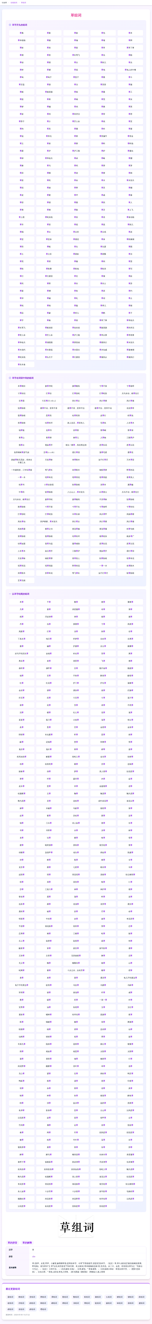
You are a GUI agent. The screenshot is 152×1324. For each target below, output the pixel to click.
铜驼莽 (103, 470)
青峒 (103, 430)
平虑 (21, 926)
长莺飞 (76, 55)
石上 (21, 941)
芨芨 (21, 720)
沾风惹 (130, 1110)
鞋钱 (76, 268)
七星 (76, 867)
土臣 (49, 254)
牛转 (49, 918)
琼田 (76, 926)
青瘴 (49, 437)
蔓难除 (76, 543)
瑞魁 (21, 430)
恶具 (49, 415)
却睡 (21, 852)
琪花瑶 (76, 874)
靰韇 (21, 1029)
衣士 (103, 283)
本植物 (21, 40)
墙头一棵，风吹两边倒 (76, 445)
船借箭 (49, 327)
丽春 (21, 771)
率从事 (103, 335)
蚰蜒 (49, 1022)
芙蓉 (103, 84)
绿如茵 (21, 543)
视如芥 (49, 445)
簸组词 (109, 1303)
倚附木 (76, 459)
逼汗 (130, 697)
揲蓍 (76, 624)
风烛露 (21, 529)
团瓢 (103, 254)
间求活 (76, 114)
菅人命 (21, 335)
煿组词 (65, 1303)
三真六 (49, 889)
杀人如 (76, 823)
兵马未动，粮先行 (130, 393)
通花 (130, 452)
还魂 (49, 742)
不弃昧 (103, 499)
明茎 (21, 918)
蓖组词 (65, 1297)
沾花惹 (21, 1117)
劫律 (130, 756)
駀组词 (98, 1303)
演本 (103, 484)
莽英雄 (76, 342)
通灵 (103, 977)
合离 (130, 638)
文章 (49, 955)
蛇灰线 (49, 217)
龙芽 (103, 904)
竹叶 (76, 1139)
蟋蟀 (49, 1014)
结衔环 (49, 423)
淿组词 (76, 1303)
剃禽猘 (130, 239)
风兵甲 (103, 514)
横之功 (49, 529)
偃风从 (103, 357)
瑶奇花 (49, 477)
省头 (76, 852)
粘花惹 (49, 1206)
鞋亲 (103, 268)
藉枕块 (103, 536)
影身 (49, 1110)
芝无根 (21, 580)
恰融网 (4, 2)
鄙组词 (98, 1297)
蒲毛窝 (103, 452)
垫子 (76, 77)
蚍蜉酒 (49, 845)
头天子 (49, 357)
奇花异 (130, 918)
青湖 (130, 430)
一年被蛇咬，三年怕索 (21, 470)
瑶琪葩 (103, 477)
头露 (103, 246)
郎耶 (21, 734)
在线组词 (14, 2)
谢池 (76, 992)
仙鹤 (21, 1036)
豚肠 (130, 1022)
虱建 (130, 852)
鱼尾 (76, 1007)
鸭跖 (21, 1081)
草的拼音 (12, 1242)
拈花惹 (130, 771)
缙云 (130, 720)
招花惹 (130, 1132)
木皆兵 (130, 180)
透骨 (49, 1058)
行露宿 (49, 276)
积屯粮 (130, 529)
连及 (21, 904)
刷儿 (130, 224)
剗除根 (21, 506)
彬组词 (10, 1303)
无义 (21, 963)
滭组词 (54, 1297)
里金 (130, 136)
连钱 (130, 764)
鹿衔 (21, 911)
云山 (103, 1110)
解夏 (49, 756)
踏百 (76, 948)
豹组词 (21, 1297)
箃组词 (87, 1297)
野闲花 (130, 470)
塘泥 (76, 239)
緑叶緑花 (103, 801)
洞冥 (76, 661)
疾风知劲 (21, 756)
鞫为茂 (21, 801)
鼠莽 (49, 941)
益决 (76, 1103)
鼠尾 (76, 941)
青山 (21, 437)
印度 (130, 1081)
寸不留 (103, 386)
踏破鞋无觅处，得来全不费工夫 (21, 461)
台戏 (103, 232)
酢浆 (103, 675)
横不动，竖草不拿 (48, 408)
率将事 (130, 335)
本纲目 (21, 386)
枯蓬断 (21, 793)
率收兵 (49, 158)
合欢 (103, 638)
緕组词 (32, 1309)
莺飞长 (49, 470)
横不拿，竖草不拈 (76, 408)
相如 (49, 1051)
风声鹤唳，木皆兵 (48, 521)
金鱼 (130, 727)
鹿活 (130, 904)
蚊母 (49, 985)
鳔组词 (120, 1297)
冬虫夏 (49, 734)
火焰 (76, 720)
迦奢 (130, 683)
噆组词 (43, 1309)
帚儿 (103, 305)
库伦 (49, 136)
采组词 (21, 1309)
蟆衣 (103, 867)
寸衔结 (21, 393)
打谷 (49, 393)
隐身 (49, 1044)
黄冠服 (76, 529)
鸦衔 (103, 1073)
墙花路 (49, 926)
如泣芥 (49, 551)
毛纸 (103, 423)
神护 (103, 889)
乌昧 (130, 985)
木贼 (49, 808)
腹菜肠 (49, 92)
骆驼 (103, 808)
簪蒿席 (21, 1147)
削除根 (76, 484)
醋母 (130, 675)
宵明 (21, 992)
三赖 (76, 933)
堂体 (49, 239)
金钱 (49, 653)
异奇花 (49, 573)
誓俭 (21, 896)
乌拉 (76, 985)
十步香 (76, 1191)
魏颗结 (76, 963)
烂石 (21, 697)
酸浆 (21, 948)
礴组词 (54, 1303)
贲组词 (32, 1297)
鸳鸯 (130, 1044)
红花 (49, 683)
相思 (76, 1051)
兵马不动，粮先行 (130, 492)
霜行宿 (76, 452)
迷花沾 (130, 801)
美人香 (103, 771)
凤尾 (130, 624)
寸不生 (76, 506)
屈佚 (76, 882)
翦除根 (21, 415)
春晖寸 (21, 1162)
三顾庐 (130, 437)
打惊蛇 (76, 393)
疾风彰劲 (49, 1169)
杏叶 (76, 1066)
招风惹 (103, 1132)
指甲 (103, 1117)
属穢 (130, 484)
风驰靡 (130, 514)
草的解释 (27, 1242)
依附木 (76, 470)
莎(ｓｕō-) (49, 452)
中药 (21, 492)
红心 (76, 712)
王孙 (21, 955)
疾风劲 (21, 1169)
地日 (49, 638)
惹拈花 (103, 445)
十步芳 (49, 1191)
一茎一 (103, 999)
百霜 (21, 400)
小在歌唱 (49, 484)
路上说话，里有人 (76, 423)
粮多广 (130, 536)
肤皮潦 (76, 1162)
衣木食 (21, 364)
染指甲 (49, 852)
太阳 (103, 1051)
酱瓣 (130, 646)
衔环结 (76, 1014)
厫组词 (10, 1297)
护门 (76, 683)
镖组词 (130, 1297)
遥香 (76, 1044)
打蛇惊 (103, 393)
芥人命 (76, 121)
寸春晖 (130, 386)
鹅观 (130, 668)
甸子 (49, 77)
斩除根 (49, 492)
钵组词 (120, 1303)
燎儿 (76, 437)
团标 (76, 254)
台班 (76, 232)
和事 (103, 742)
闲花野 (21, 1066)
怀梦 (76, 638)
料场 (130, 143)
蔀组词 (130, 1303)
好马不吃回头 (21, 653)
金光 (103, 756)
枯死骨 (76, 415)
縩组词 (10, 1309)
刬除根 (21, 408)
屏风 (76, 845)
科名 (76, 653)
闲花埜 (49, 1198)
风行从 (76, 400)
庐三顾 (76, 151)
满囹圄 (49, 342)
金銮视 (103, 786)
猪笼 (103, 1095)
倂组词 (21, 1303)
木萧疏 (49, 349)
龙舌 (21, 867)
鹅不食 (103, 668)
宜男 (21, 1007)
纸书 (21, 484)
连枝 (76, 801)
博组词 (87, 1303)
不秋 (76, 675)
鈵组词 (32, 1303)
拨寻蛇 (49, 386)
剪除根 (21, 423)
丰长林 (76, 514)
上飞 (130, 209)
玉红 (130, 1007)
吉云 (103, 646)
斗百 (76, 697)
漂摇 (103, 874)
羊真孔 (21, 1044)
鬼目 (21, 749)
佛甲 (49, 668)
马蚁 (76, 808)
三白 (49, 823)
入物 (103, 437)
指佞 (130, 1125)
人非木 (130, 423)
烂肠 (130, 690)
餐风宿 (76, 1154)
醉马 (49, 1154)
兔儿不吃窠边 (130, 977)
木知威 (103, 349)
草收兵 (130, 320)
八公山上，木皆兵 (76, 492)
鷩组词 (76, 1297)
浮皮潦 (49, 616)
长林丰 (103, 1154)
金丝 (21, 690)
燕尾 (130, 1103)
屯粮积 (130, 1191)
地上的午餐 (130, 69)
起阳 (21, 874)
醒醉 (49, 1066)
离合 (21, 661)
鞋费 (49, 268)
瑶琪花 (76, 477)
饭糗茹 (49, 1162)
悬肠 (103, 1014)
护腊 (76, 646)
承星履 (76, 609)
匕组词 (109, 1297)
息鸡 (103, 1029)
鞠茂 (103, 793)
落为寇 (49, 543)
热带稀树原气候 (21, 452)
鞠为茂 (130, 793)
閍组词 (43, 1297)
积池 (130, 415)
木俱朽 (21, 349)
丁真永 (21, 638)
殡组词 (141, 1297)
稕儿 (76, 313)
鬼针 (49, 749)
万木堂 (130, 459)
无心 (21, 1073)
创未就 (76, 327)
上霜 (21, 217)
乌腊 (103, 985)
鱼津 (21, 1110)
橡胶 (103, 1058)
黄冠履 (103, 529)
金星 (103, 727)
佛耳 (21, 668)
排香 (76, 430)
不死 (130, 705)
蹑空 (76, 778)
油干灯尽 (103, 459)
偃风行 (130, 357)
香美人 (130, 477)
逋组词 (141, 1303)
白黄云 (103, 492)
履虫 (130, 151)
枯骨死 (49, 764)
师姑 (103, 852)
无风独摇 (76, 955)
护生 (103, 683)
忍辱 (21, 933)
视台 (21, 445)
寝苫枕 (103, 845)
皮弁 (21, 786)
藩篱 (130, 602)
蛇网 (21, 970)
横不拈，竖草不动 (103, 408)
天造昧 (49, 459)
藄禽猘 (130, 349)
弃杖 (76, 815)
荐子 (21, 121)
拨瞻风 (76, 386)
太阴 (130, 1051)
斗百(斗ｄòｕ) (49, 400)
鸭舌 (130, 1073)
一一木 (21, 477)
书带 (49, 830)
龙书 (49, 430)
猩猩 (49, 1036)
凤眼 (21, 631)
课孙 (76, 690)
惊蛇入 (76, 756)
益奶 (103, 1103)
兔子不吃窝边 (21, 985)
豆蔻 (21, 84)
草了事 (130, 47)
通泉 (21, 1014)
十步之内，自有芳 (76, 970)
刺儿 (103, 62)
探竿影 (103, 948)
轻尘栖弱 (130, 874)
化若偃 (130, 1162)
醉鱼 (130, 1095)
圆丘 (103, 1044)
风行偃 (130, 400)
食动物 (130, 217)
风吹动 (21, 521)
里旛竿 (103, 136)
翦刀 (49, 720)
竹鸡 (21, 1125)
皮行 (103, 415)
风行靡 (103, 400)
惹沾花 (130, 445)
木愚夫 (76, 349)
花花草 (130, 408)
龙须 (76, 904)
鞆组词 (43, 1303)
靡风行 (103, 342)
